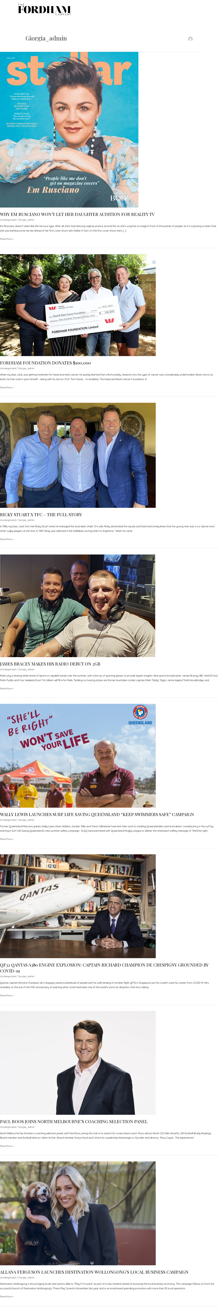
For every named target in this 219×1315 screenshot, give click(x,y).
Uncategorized (8, 222)
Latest (156, 10)
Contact (187, 10)
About (171, 10)
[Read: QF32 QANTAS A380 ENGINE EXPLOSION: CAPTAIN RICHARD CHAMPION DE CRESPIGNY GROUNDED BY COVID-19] (78, 909)
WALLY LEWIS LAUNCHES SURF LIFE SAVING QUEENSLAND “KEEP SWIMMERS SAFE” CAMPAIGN (102, 817)
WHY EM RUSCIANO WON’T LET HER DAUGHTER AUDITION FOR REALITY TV (81, 217)
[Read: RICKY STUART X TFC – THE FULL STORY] (78, 458)
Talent (120, 10)
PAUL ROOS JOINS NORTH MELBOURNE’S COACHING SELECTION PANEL (77, 1124)
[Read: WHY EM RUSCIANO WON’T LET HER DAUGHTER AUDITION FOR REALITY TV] (69, 132)
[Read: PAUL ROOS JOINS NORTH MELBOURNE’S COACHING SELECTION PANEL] (78, 1065)
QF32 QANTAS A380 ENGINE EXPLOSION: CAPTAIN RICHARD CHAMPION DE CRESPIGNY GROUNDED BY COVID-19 (106, 971)
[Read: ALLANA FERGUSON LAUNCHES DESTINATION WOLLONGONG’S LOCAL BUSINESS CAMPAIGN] (78, 1216)
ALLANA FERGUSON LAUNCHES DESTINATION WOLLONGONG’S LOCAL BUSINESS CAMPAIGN (99, 1275)
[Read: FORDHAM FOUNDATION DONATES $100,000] (78, 307)
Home (106, 10)
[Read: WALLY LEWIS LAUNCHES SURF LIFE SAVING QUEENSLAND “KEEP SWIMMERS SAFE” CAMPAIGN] (78, 758)
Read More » (7, 242)
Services (136, 10)
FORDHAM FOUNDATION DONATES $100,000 (48, 366)
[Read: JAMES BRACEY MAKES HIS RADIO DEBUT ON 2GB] (78, 608)
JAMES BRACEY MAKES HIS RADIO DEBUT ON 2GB (53, 667)
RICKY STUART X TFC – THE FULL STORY (43, 517)
